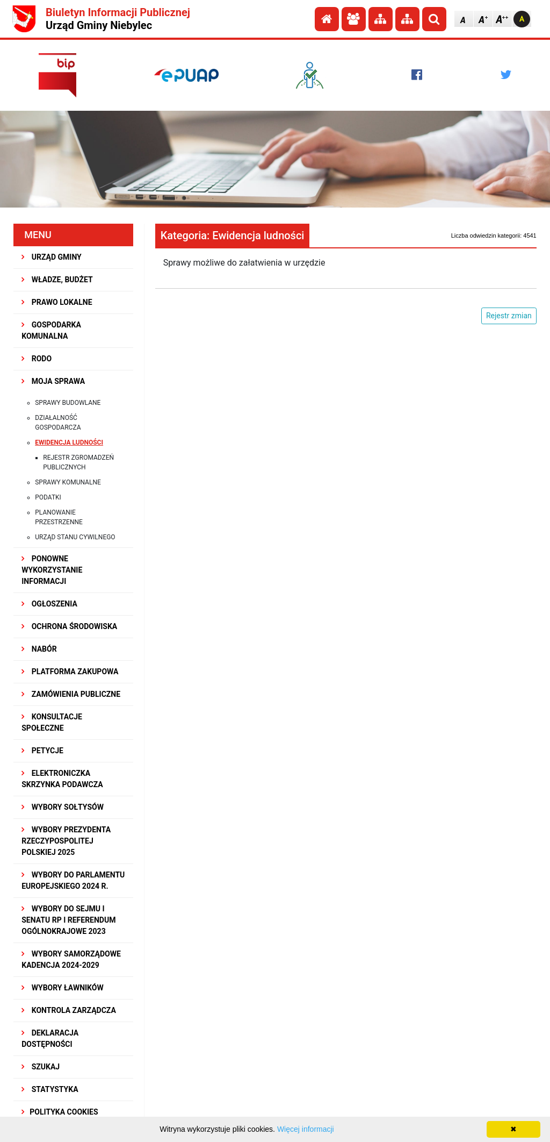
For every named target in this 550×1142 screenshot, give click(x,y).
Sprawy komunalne (68, 482)
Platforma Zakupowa (69, 671)
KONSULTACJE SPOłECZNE (51, 722)
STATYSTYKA (49, 1089)
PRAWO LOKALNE (56, 302)
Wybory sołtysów (62, 807)
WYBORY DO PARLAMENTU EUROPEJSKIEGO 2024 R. (73, 880)
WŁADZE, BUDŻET (56, 279)
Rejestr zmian (509, 315)
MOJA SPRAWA (53, 381)
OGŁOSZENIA (49, 603)
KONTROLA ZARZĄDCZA (68, 1010)
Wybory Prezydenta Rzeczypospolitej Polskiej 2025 (66, 840)
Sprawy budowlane (67, 402)
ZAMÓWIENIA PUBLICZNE (70, 694)
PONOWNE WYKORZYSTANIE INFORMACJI (51, 570)
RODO (36, 358)
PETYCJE (42, 750)
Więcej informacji (305, 1129)
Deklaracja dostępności (49, 1038)
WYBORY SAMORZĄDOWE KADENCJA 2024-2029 (71, 959)
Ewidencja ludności (69, 442)
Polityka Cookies (59, 1112)
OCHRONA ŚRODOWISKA (69, 626)
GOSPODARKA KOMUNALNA (51, 330)
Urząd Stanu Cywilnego (75, 537)
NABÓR (38, 649)
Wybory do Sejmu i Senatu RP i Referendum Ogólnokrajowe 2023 (68, 920)
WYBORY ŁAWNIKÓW (62, 987)
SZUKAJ (40, 1066)
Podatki (48, 497)
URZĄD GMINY (51, 257)
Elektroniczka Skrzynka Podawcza (62, 779)
